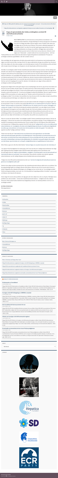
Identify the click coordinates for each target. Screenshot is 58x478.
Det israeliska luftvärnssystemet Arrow (13, 304)
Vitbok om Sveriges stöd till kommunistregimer (16, 316)
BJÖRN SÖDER (5, 17)
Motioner (4, 211)
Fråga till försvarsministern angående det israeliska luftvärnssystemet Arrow (20, 266)
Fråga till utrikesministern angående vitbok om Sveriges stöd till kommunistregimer (22, 269)
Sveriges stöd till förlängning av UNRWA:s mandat (16, 292)
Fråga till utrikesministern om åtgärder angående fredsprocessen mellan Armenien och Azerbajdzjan (28, 28)
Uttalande (4, 229)
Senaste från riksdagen (11, 279)
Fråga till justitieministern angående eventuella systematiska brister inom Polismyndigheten (24, 272)
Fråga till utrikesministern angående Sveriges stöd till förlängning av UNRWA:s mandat (23, 263)
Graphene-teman (11, 476)
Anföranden (5, 199)
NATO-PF (4, 214)
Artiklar (4, 202)
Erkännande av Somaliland (10, 282)
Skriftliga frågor (6, 223)
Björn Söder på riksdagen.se (9, 241)
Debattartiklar (5, 205)
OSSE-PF (4, 217)
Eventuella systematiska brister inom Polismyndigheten (18, 328)
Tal (3, 226)
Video (3, 232)
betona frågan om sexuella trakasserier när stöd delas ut (41, 145)
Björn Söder (10, 35)
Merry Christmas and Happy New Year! (11, 259)
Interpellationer (6, 208)
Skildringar (4, 220)
